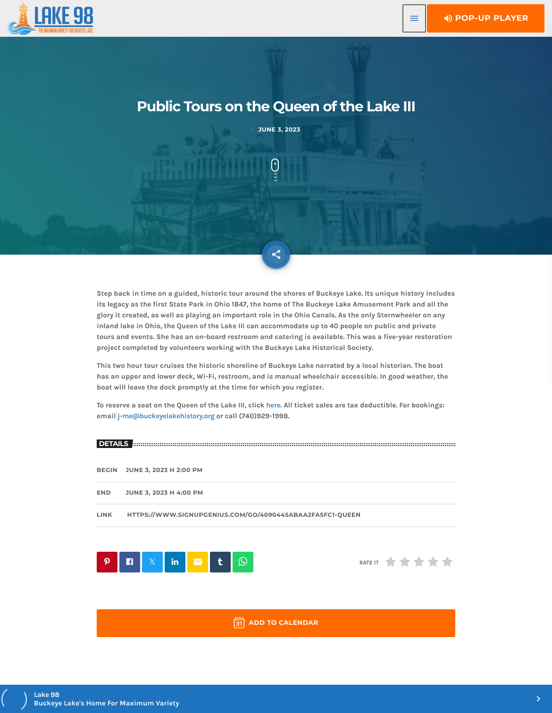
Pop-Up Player (485, 18)
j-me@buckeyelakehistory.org (165, 416)
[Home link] (50, 18)
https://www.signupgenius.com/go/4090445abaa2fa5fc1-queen (244, 515)
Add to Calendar (276, 623)
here (273, 405)
